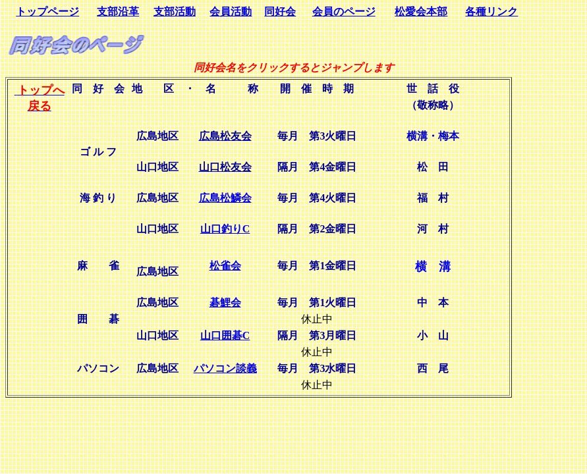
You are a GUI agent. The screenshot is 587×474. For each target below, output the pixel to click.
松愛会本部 (421, 11)
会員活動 (231, 11)
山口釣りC (225, 228)
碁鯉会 (225, 302)
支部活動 (175, 11)
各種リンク (491, 11)
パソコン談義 (225, 368)
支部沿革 (118, 11)
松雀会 (225, 265)
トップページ (47, 11)
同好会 (280, 11)
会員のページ (344, 11)
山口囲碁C (225, 335)
